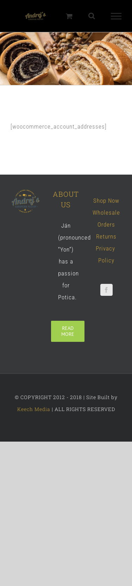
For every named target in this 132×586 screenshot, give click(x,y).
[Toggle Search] (91, 15)
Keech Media (33, 409)
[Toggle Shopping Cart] (69, 16)
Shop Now (106, 200)
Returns (106, 236)
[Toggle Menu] (116, 16)
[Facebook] (106, 290)
